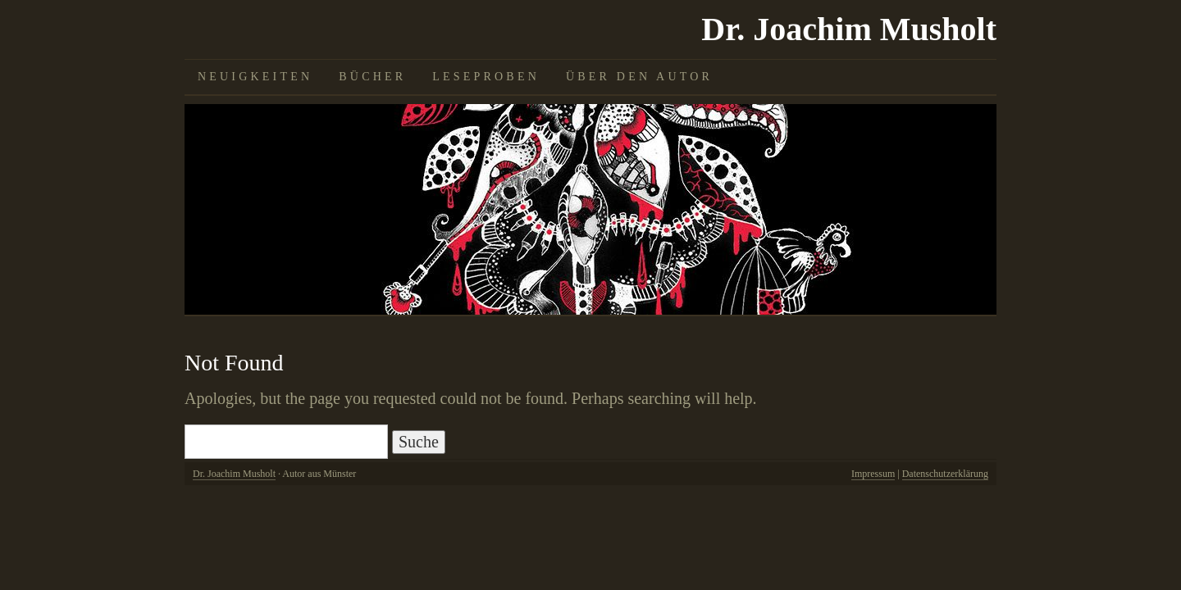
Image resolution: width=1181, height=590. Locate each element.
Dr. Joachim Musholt (848, 29)
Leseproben (486, 76)
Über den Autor (639, 76)
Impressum (873, 473)
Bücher (372, 76)
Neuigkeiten (255, 76)
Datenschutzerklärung (945, 473)
